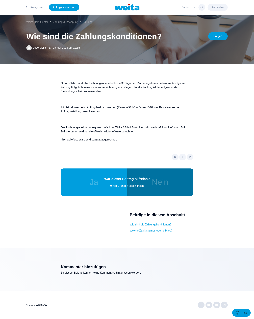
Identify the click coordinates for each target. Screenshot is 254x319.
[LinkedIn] (190, 157)
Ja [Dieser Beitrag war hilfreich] (94, 182)
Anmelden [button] (218, 7)
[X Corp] (182, 157)
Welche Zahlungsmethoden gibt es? (151, 230)
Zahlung (88, 22)
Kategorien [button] (34, 7)
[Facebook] (175, 157)
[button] (189, 7)
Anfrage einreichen (64, 7)
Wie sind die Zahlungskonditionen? (150, 224)
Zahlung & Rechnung (65, 22)
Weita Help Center (37, 22)
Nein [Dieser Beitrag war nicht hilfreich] (160, 182)
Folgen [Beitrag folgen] (218, 36)
